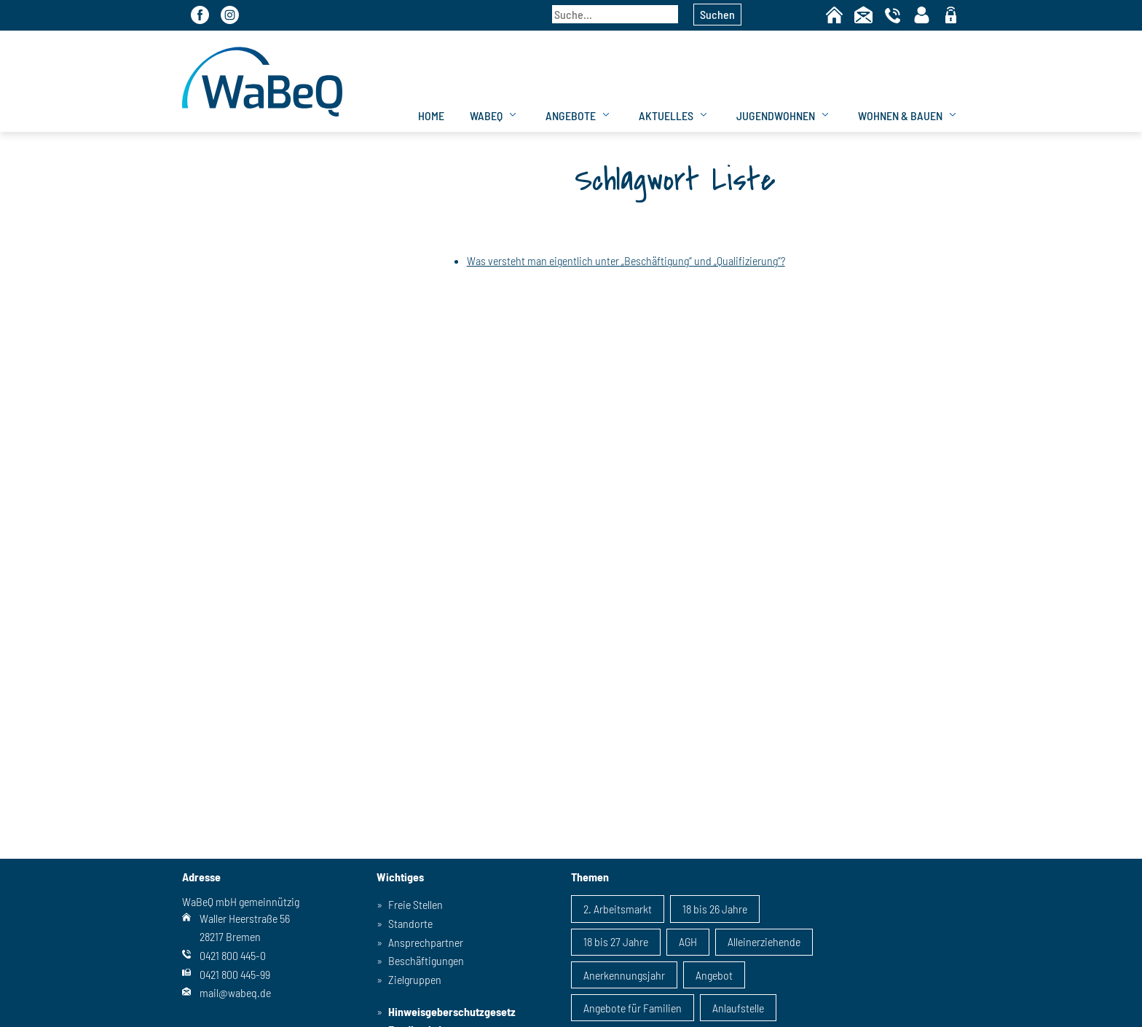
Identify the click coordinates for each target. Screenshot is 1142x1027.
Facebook (200, 15)
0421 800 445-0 (233, 955)
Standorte (410, 923)
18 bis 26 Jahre (714, 909)
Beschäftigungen (426, 960)
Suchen (717, 14)
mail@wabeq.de (235, 992)
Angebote (571, 115)
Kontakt (863, 15)
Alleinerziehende (764, 941)
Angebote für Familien (632, 1008)
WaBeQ (486, 115)
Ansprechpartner (425, 942)
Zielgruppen (414, 979)
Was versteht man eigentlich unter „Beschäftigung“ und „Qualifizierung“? (626, 260)
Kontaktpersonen (922, 15)
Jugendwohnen (775, 115)
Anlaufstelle (738, 1008)
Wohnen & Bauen (900, 115)
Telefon (892, 15)
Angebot (714, 975)
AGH (688, 941)
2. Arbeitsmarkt (617, 909)
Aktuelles (666, 115)
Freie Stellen (415, 904)
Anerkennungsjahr (624, 975)
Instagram (230, 15)
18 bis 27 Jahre (615, 941)
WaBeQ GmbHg (262, 81)
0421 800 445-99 (235, 974)
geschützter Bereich (951, 16)
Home (834, 15)
